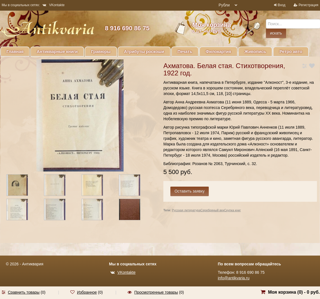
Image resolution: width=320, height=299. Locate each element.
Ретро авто (290, 51)
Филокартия (218, 51)
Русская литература (186, 210)
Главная (15, 51)
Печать (185, 51)
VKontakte (53, 5)
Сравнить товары (24, 292)
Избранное (87, 292)
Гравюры (100, 51)
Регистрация (308, 5)
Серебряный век (212, 210)
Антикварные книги (57, 51)
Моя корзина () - (294, 292)
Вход (281, 5)
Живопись (255, 51)
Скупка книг (232, 210)
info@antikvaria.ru (233, 278)
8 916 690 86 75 (127, 28)
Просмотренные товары (156, 292)
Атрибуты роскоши (144, 51)
